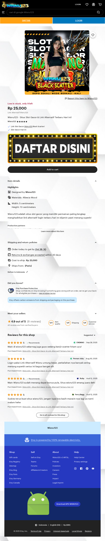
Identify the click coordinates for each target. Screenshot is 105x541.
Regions (88, 531)
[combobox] (51, 12)
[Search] (99, 12)
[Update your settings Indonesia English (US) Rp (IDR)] (52, 525)
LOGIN (78, 4)
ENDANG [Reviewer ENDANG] (80, 342)
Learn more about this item (52, 231)
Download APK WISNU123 (67, 504)
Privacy (47, 531)
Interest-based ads (61, 531)
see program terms (47, 293)
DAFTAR (26, 20)
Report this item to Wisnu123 (81, 98)
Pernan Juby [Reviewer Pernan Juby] (78, 359)
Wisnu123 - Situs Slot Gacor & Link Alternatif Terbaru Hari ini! (40, 117)
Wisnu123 (12, 121)
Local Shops (77, 531)
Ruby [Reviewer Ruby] (82, 378)
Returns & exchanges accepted (28, 255)
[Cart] (100, 4)
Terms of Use (36, 531)
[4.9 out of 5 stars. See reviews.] (22, 121)
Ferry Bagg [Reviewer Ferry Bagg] (79, 394)
